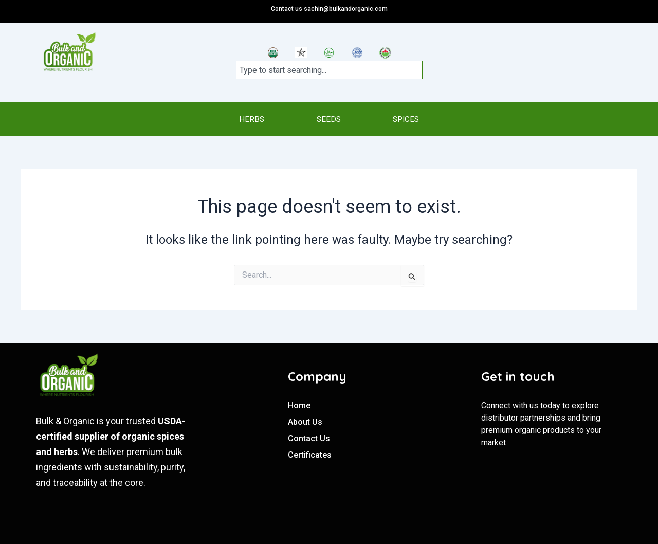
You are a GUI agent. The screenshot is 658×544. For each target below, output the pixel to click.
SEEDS (327, 119)
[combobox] (329, 70)
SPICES (426, 119)
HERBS (230, 119)
